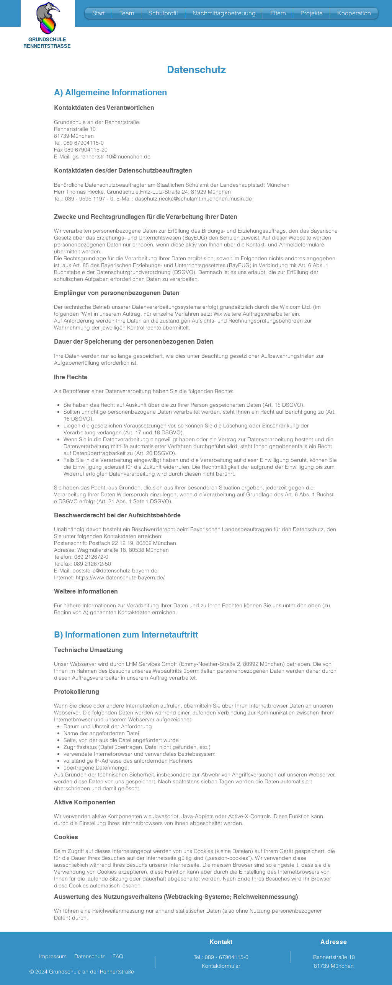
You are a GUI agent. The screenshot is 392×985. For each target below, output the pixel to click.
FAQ (118, 956)
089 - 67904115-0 (226, 957)
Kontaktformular (221, 965)
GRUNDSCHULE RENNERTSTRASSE (47, 42)
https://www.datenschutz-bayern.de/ (120, 577)
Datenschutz (89, 956)
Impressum (53, 956)
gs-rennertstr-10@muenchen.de (111, 156)
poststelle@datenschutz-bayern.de (114, 570)
